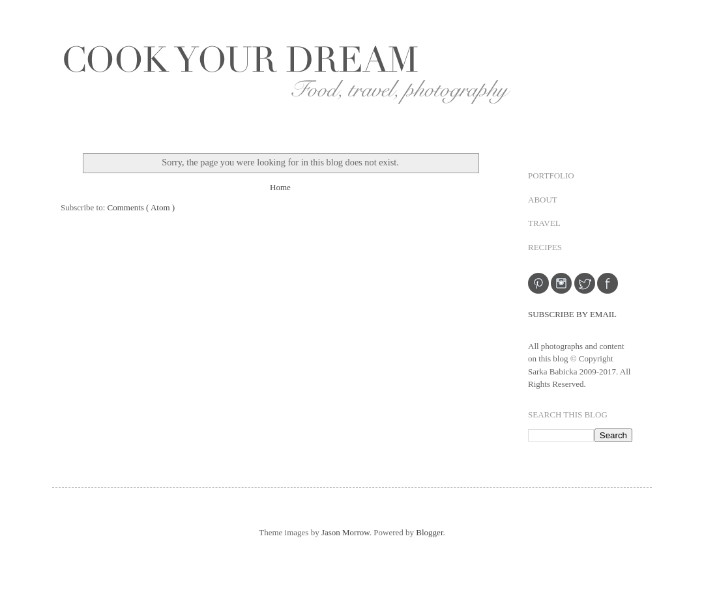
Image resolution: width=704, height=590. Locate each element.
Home (280, 187)
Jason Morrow (345, 532)
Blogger (429, 532)
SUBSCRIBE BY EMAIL (572, 314)
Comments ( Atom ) (141, 207)
